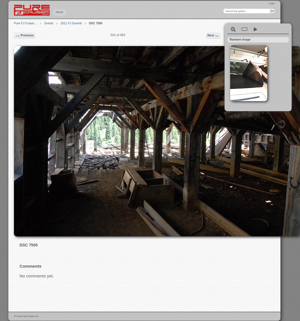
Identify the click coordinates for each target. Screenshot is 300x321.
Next (213, 36)
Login (272, 3)
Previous (24, 36)
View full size (233, 29)
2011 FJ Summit (71, 23)
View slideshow (255, 29)
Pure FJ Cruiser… (25, 23)
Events (48, 23)
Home (59, 12)
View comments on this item (244, 29)
